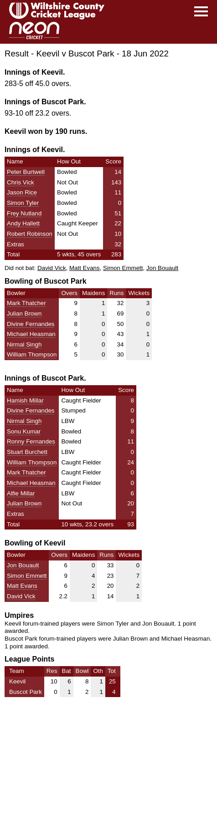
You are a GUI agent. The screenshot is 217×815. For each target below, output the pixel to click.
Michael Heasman (31, 334)
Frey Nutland (24, 213)
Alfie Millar (21, 493)
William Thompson (32, 354)
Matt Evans (84, 268)
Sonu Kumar (24, 431)
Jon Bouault (162, 268)
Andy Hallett (23, 223)
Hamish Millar (25, 400)
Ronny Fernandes (31, 441)
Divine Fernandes (30, 324)
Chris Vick (20, 182)
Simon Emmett (123, 268)
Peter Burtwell (26, 171)
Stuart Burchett (27, 451)
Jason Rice (22, 192)
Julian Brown (24, 313)
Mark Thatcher (26, 303)
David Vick (51, 268)
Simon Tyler (23, 202)
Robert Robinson (29, 233)
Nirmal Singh (24, 344)
